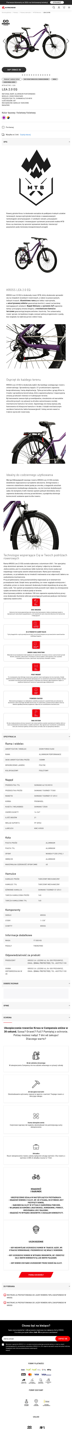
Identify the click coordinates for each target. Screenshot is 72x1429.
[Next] (67, 41)
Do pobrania (9, 1286)
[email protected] (42, 963)
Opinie (6, 1005)
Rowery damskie (25, 12)
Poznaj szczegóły (36, 1275)
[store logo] (9, 7)
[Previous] (4, 41)
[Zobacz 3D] (14, 69)
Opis (5, 142)
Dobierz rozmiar (11, 983)
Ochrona (8, 1017)
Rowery (15, 12)
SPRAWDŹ (57, 2)
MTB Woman (37, 12)
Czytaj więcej (25, 134)
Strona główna (6, 12)
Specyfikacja (10, 736)
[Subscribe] (62, 1338)
